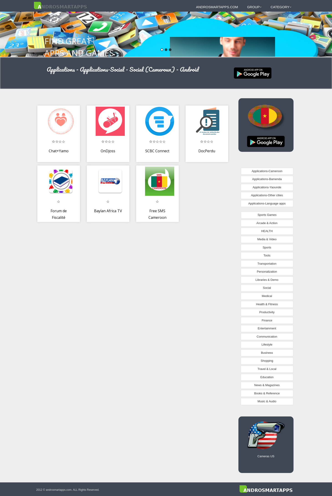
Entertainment (267, 328)
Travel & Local (267, 369)
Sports (267, 247)
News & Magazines (267, 385)
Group (254, 7)
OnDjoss (108, 150)
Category (281, 7)
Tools (266, 255)
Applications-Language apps (267, 203)
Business (267, 352)
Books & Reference (267, 393)
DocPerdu (206, 150)
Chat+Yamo (59, 150)
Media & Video (266, 239)
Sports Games (267, 215)
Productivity (267, 312)
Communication (267, 336)
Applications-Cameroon (267, 171)
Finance (267, 320)
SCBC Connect (157, 150)
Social (267, 287)
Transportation (267, 263)
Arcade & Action (267, 223)
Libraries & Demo (266, 280)
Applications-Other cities (267, 195)
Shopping (267, 360)
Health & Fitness (267, 304)
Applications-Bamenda (267, 179)
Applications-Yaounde (267, 187)
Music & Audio (267, 401)
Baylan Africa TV (108, 210)
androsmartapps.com (217, 7)
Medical (267, 296)
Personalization (267, 271)
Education (266, 377)
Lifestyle (266, 344)
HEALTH (267, 231)
